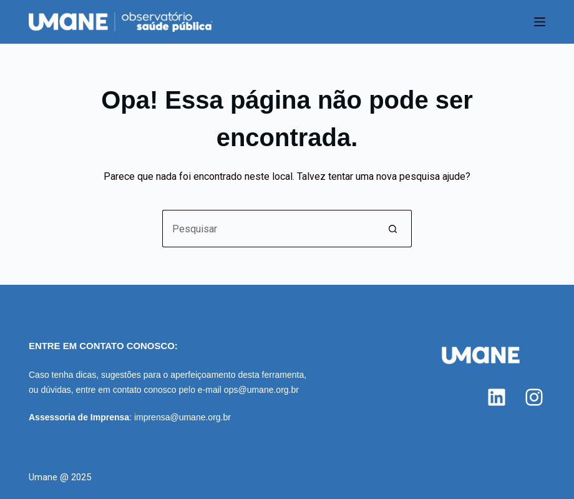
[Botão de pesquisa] (393, 228)
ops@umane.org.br (261, 390)
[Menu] (539, 21)
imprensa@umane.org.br (182, 417)
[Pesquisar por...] (268, 228)
